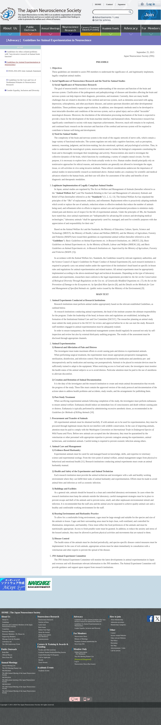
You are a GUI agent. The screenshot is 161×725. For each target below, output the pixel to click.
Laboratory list (6, 641)
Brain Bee (5, 652)
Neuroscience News (81, 636)
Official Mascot (7, 655)
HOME (98, 4)
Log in (77, 661)
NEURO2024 (6, 677)
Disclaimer (114, 643)
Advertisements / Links (118, 648)
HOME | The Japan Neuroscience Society (21, 612)
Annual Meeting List (8, 665)
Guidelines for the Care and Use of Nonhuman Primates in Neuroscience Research (21, 82)
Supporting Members (9, 636)
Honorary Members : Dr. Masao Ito (13, 634)
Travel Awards (42, 662)
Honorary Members (8, 631)
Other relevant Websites (118, 638)
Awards (40, 660)
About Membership (117, 620)
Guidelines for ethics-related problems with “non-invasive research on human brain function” (22, 54)
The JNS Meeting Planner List (11, 668)
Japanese (121, 4)
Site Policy (114, 640)
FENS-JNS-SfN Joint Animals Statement (24, 71)
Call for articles (115, 650)
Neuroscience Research (45, 620)
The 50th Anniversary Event (11, 644)
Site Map (113, 645)
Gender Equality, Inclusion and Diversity (23, 90)
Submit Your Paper (44, 630)
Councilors (5, 629)
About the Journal (44, 632)
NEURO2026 (6, 671)
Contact (109, 4)
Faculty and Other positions (47, 650)
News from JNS (7, 657)
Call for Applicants (44, 657)
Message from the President (11, 639)
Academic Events (43, 671)
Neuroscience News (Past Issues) (85, 664)
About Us (5, 620)
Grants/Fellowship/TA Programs (48, 655)
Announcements (43, 639)
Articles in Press (43, 622)
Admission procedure (117, 622)
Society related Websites (118, 635)
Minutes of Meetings (81, 639)
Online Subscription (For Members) (44, 635)
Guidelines (5, 622)
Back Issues (42, 627)
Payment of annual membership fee (86, 641)
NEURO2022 (6, 684)
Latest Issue (42, 625)
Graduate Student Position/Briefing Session (52, 652)
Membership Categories (118, 625)
